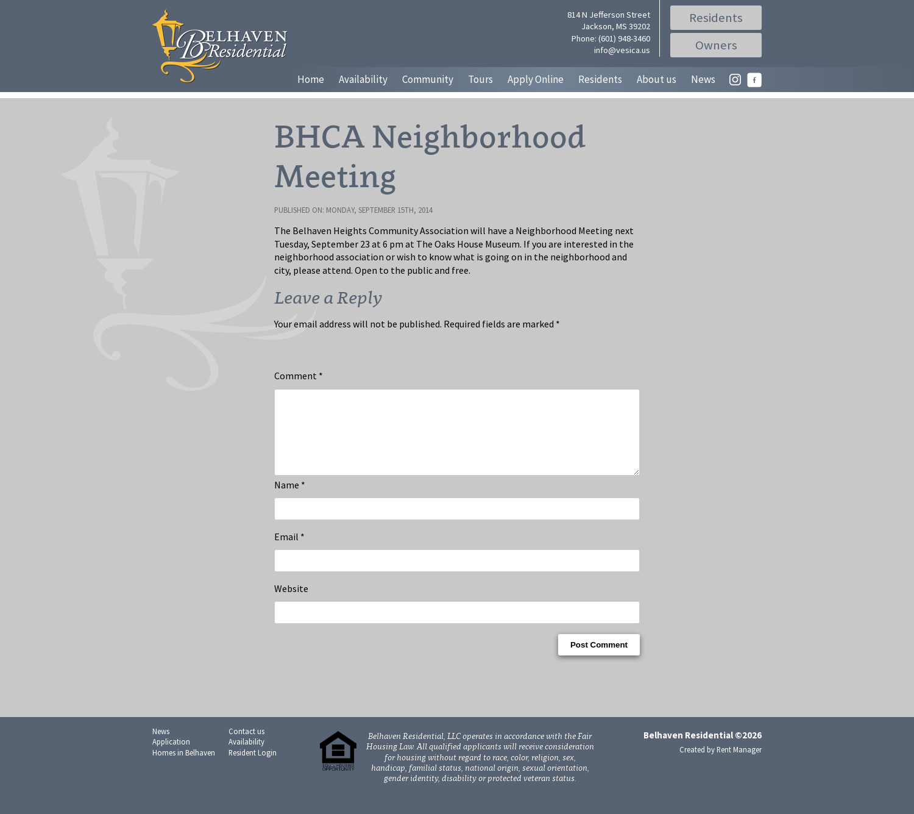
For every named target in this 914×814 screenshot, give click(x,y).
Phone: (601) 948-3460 (611, 38)
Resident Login (252, 767)
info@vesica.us (622, 50)
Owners (716, 45)
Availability (363, 79)
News (703, 79)
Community (427, 79)
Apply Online (536, 79)
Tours (480, 79)
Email (289, 551)
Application (171, 756)
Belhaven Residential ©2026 (702, 749)
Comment (298, 376)
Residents (716, 18)
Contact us (246, 746)
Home (310, 79)
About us (656, 79)
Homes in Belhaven (183, 767)
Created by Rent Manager (720, 764)
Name (289, 499)
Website (291, 603)
